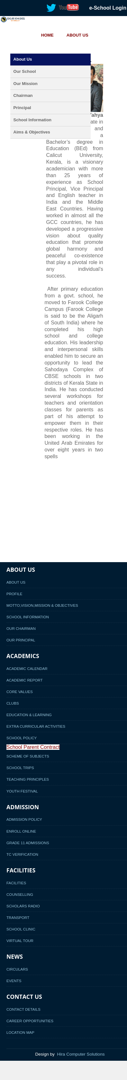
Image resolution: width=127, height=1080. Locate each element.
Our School (25, 71)
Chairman (23, 95)
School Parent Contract (32, 747)
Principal (22, 107)
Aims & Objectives (32, 132)
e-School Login (107, 8)
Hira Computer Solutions (80, 1054)
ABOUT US (77, 35)
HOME (47, 35)
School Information (32, 119)
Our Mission (26, 83)
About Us (23, 59)
